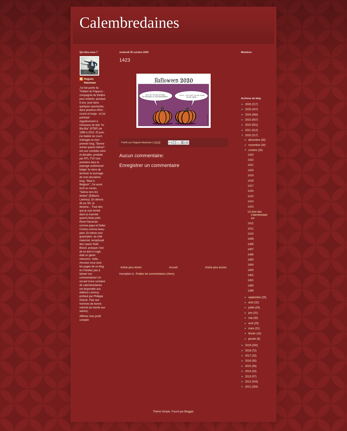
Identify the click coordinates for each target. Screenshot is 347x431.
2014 (248, 371)
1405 (251, 259)
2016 (248, 360)
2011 (248, 386)
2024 (248, 114)
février (252, 333)
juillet (251, 307)
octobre (253, 150)
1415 (251, 196)
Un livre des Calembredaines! (258, 215)
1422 (251, 159)
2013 (248, 376)
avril (251, 323)
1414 (251, 201)
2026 (248, 104)
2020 (248, 135)
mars (251, 328)
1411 (251, 228)
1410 (251, 233)
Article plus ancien (216, 267)
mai (250, 317)
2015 (248, 366)
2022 (248, 124)
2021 (248, 130)
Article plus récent (130, 267)
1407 (251, 249)
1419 (251, 175)
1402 (251, 275)
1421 (251, 165)
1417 (251, 185)
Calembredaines (129, 22)
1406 (251, 254)
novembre (254, 145)
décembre (254, 139)
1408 (251, 244)
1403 (251, 270)
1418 (251, 180)
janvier (252, 338)
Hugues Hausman (90, 80)
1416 (251, 190)
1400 (251, 285)
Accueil (173, 267)
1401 (251, 280)
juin (250, 312)
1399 (251, 290)
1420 (251, 170)
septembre (255, 297)
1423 (251, 154)
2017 (248, 355)
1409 (251, 238)
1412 (251, 223)
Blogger (188, 411)
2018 (248, 350)
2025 (248, 109)
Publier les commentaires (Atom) (155, 273)
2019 (248, 345)
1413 (251, 206)
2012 (248, 381)
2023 (248, 119)
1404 (251, 264)
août (251, 302)
